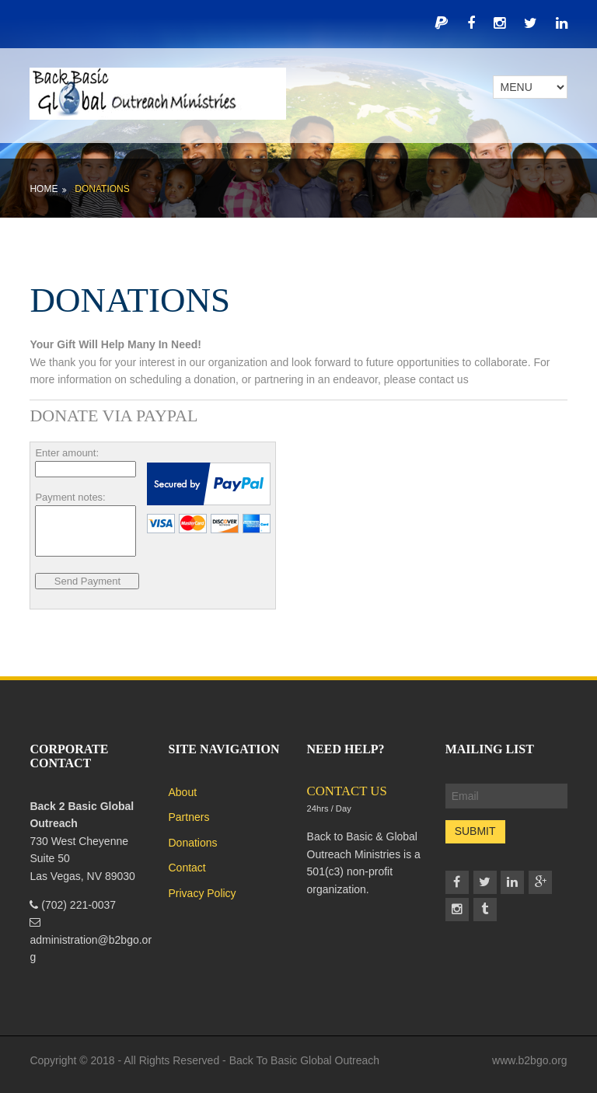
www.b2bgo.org (529, 1060)
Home (44, 188)
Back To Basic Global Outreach (304, 1060)
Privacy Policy (202, 893)
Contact (186, 867)
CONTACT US (347, 791)
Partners (188, 817)
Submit (475, 831)
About (182, 792)
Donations (102, 188)
